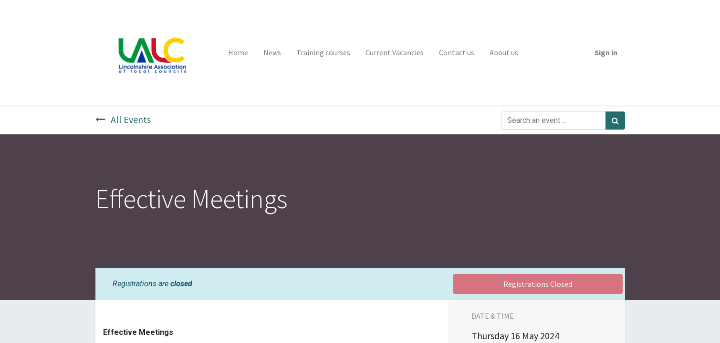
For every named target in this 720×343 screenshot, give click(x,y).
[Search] (615, 120)
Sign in (606, 52)
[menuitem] (238, 52)
